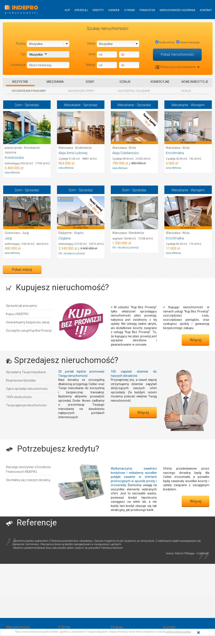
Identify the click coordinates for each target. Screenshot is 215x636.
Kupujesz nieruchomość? (62, 287)
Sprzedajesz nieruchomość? (66, 360)
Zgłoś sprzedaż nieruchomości (27, 388)
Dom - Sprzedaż (27, 105)
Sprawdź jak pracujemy (21, 305)
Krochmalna (175, 153)
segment (132, 238)
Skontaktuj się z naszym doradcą (28, 480)
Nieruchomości (18, 627)
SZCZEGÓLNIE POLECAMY (29, 90)
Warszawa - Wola (124, 147)
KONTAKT (206, 10)
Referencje (37, 523)
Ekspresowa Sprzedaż (21, 380)
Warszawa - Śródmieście (75, 147)
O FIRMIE (129, 10)
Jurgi (8, 238)
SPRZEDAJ (81, 10)
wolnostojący (27, 163)
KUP (67, 10)
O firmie (64, 627)
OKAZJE (186, 90)
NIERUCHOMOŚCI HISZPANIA (177, 10)
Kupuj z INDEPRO (17, 314)
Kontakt (169, 627)
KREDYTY (98, 10)
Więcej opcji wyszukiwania (177, 67)
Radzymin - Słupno (71, 233)
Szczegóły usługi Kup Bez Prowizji (28, 330)
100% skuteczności (19, 397)
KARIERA (113, 10)
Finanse (117, 627)
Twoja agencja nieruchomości (26, 405)
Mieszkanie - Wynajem (188, 105)
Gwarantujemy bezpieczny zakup (28, 322)
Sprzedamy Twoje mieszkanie (26, 372)
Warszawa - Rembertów (128, 233)
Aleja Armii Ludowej (72, 153)
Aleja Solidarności (125, 153)
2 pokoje (77, 158)
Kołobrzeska (14, 158)
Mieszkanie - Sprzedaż (80, 105)
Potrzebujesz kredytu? (58, 449)
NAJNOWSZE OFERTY (81, 90)
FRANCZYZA (147, 10)
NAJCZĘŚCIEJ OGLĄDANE (134, 90)
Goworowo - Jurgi (17, 233)
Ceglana (64, 238)
